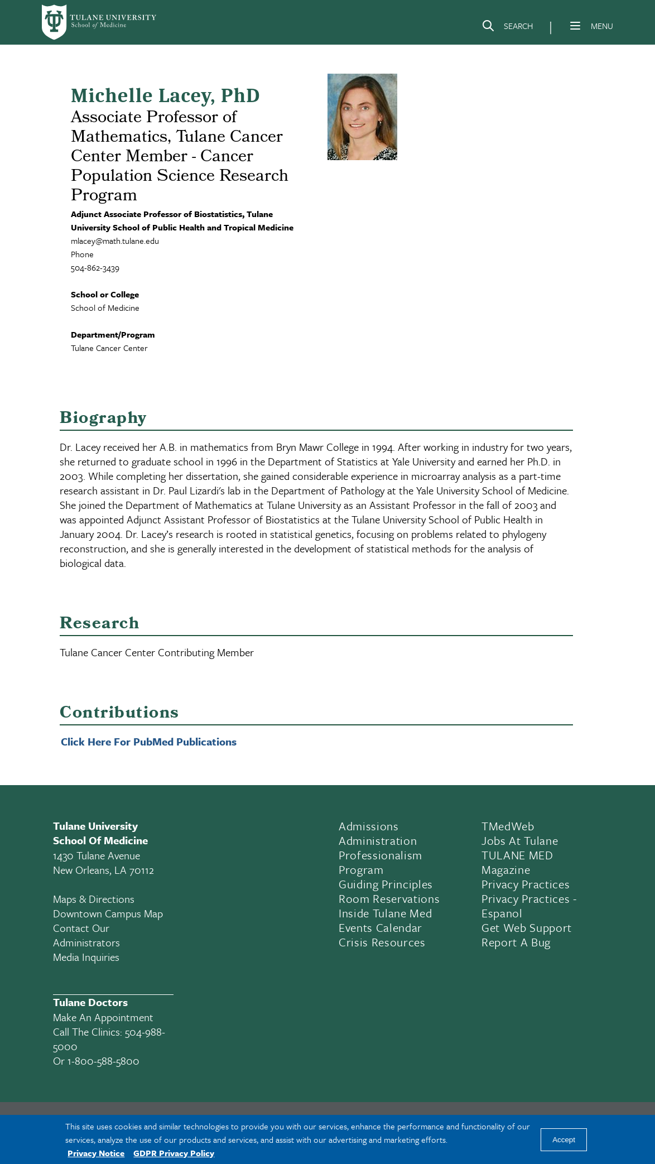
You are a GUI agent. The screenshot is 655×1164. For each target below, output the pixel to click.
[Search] (507, 28)
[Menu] (575, 25)
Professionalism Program (380, 862)
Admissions (369, 825)
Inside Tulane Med (385, 913)
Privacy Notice (96, 1153)
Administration (378, 840)
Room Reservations (389, 898)
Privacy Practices (525, 884)
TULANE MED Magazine (517, 862)
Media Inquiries (86, 956)
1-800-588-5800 (103, 1060)
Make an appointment (103, 1016)
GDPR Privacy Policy (173, 1153)
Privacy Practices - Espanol (529, 905)
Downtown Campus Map (108, 913)
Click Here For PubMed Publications (149, 741)
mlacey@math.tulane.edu (115, 240)
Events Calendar (380, 927)
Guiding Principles (386, 884)
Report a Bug (516, 942)
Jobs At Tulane (519, 840)
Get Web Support (526, 927)
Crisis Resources (382, 942)
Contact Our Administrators (86, 935)
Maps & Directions (93, 898)
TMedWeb (507, 825)
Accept (563, 1140)
